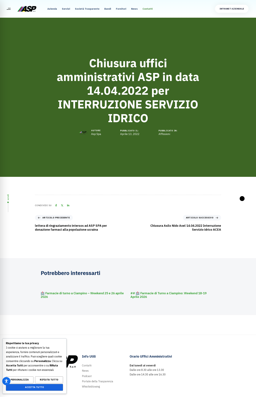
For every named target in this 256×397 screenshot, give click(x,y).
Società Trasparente (87, 8)
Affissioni (164, 134)
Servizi (66, 8)
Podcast (87, 376)
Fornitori (121, 8)
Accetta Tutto (34, 387)
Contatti (148, 8)
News (134, 8)
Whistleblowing (91, 386)
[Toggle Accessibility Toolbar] (6, 381)
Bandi (107, 8)
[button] (8, 9)
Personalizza (20, 379)
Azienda (52, 8)
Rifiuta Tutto (49, 379)
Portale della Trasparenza (97, 381)
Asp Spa (96, 134)
